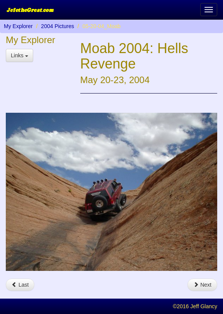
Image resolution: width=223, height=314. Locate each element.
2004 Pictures (57, 26)
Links (19, 55)
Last (20, 285)
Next (202, 285)
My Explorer (18, 26)
